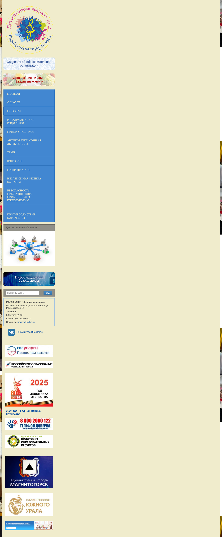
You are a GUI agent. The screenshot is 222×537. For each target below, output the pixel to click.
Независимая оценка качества (24, 180)
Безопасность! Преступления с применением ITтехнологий (19, 195)
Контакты (14, 161)
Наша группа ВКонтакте (29, 332)
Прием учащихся (20, 131)
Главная (13, 93)
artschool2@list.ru (26, 322)
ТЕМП (11, 152)
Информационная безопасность (29, 279)
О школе (13, 102)
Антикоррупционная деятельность (24, 142)
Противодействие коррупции (21, 216)
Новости (14, 111)
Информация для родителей (20, 121)
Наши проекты (18, 169)
